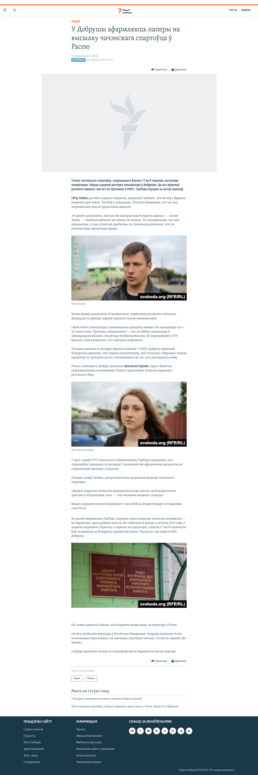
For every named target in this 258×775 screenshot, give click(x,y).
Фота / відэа (31, 755)
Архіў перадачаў (34, 749)
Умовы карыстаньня (88, 762)
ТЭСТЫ (233, 10)
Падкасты (30, 736)
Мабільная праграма (89, 742)
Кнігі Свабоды (32, 742)
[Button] (159, 69)
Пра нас (81, 729)
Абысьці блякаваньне (89, 736)
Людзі (75, 21)
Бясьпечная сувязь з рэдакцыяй (95, 749)
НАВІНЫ (245, 10)
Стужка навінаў (33, 729)
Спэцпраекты (32, 762)
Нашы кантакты (86, 755)
